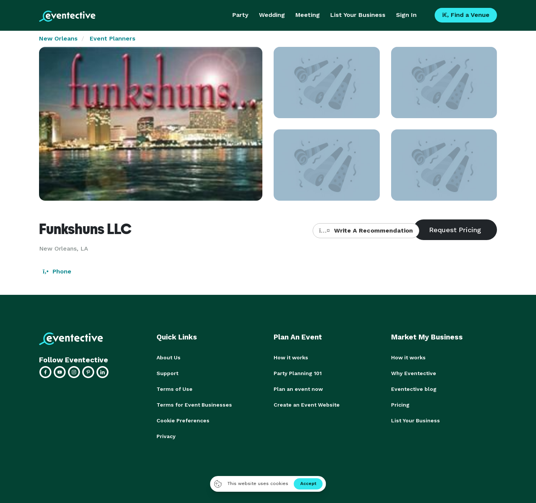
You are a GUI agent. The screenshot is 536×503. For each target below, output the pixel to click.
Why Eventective (413, 373)
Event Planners (113, 38)
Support (167, 373)
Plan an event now (298, 389)
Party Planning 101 (298, 373)
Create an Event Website (307, 405)
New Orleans (58, 38)
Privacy (166, 436)
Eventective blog (414, 389)
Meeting (307, 14)
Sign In (406, 14)
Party (240, 14)
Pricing (400, 405)
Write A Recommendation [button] (366, 230)
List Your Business (357, 14)
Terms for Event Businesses (194, 405)
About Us (169, 357)
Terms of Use (175, 389)
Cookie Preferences (183, 420)
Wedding (272, 14)
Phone (57, 271)
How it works (291, 357)
